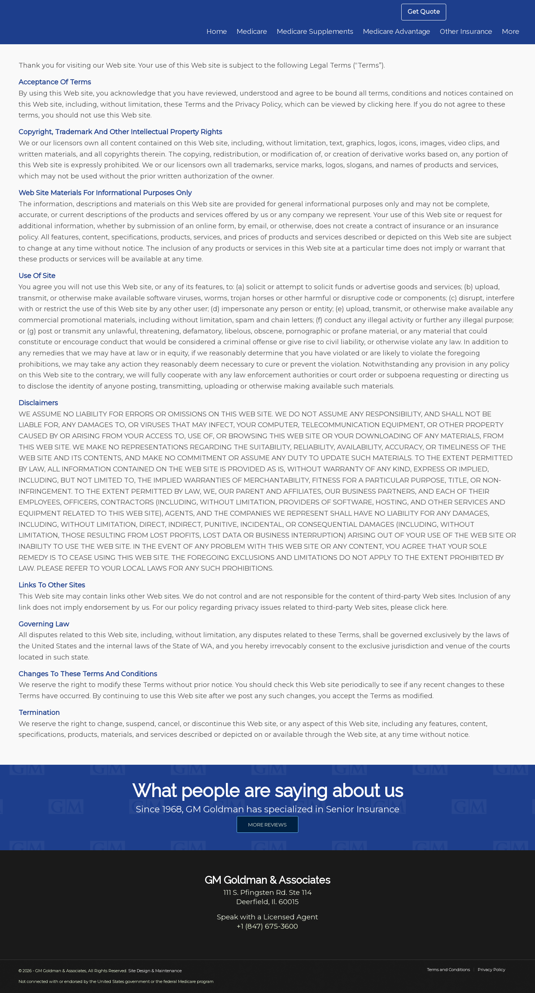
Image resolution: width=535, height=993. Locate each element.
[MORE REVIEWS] (267, 824)
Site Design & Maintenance (155, 970)
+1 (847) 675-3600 (267, 926)
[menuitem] (423, 12)
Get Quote (424, 11)
